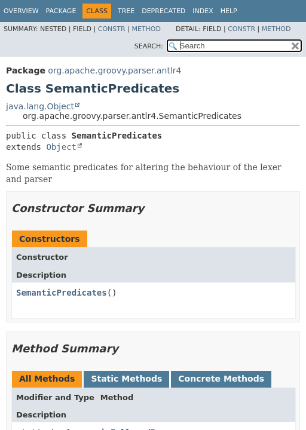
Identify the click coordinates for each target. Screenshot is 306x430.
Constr (112, 29)
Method (146, 29)
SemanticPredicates (61, 292)
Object (61, 147)
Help (229, 11)
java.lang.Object (40, 106)
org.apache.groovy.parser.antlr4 (114, 70)
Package (61, 11)
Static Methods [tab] (126, 378)
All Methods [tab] (47, 378)
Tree (126, 11)
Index (202, 11)
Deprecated (163, 11)
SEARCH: (148, 46)
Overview (21, 11)
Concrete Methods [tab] (221, 378)
